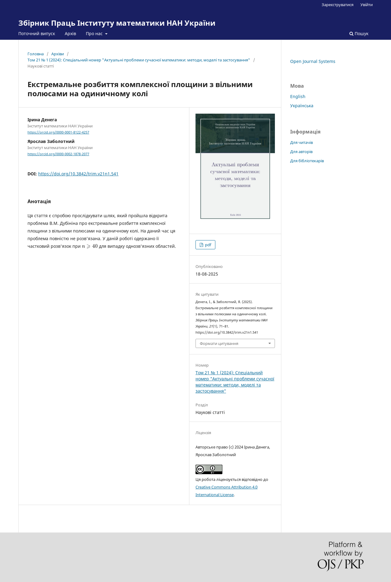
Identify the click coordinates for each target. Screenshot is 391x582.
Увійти (366, 4)
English (297, 96)
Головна (35, 54)
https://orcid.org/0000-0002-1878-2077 (58, 154)
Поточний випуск (36, 33)
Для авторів (301, 151)
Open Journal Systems (312, 61)
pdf (207, 244)
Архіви (57, 54)
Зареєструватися (337, 4)
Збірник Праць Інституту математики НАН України (116, 23)
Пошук (358, 33)
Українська (301, 105)
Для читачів (301, 142)
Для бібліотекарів (307, 160)
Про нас (95, 33)
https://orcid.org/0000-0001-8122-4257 (58, 132)
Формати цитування (219, 343)
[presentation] (90, 246)
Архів (70, 33)
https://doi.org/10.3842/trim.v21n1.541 (78, 174)
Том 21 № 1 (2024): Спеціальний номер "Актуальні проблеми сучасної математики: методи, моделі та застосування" (138, 60)
